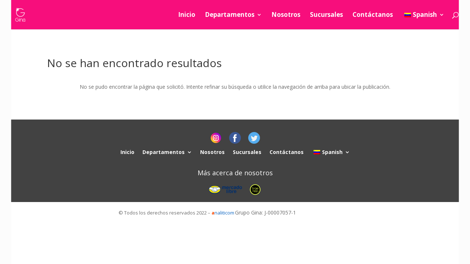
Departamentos (229, 15)
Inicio (186, 15)
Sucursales (326, 15)
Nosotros (285, 15)
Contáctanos (372, 15)
